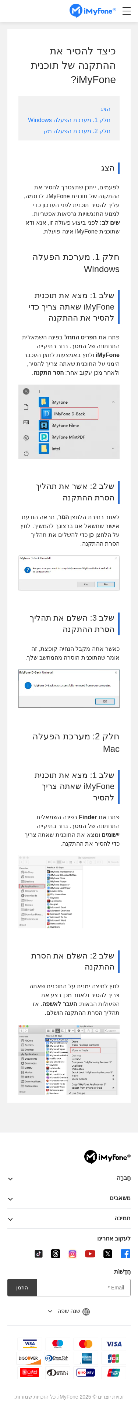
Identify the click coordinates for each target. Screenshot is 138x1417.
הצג (105, 109)
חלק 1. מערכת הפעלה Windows (69, 120)
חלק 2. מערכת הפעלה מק (77, 131)
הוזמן (22, 1288)
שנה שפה (69, 1311)
